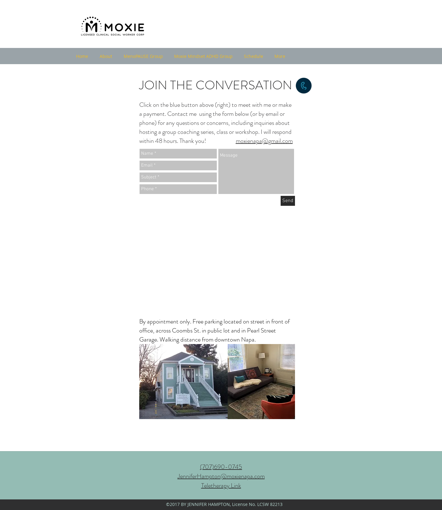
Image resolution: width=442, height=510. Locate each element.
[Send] (288, 201)
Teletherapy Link (221, 485)
